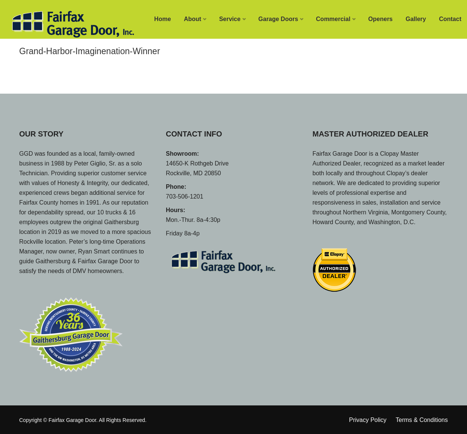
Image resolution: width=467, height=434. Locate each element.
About (192, 19)
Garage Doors (278, 19)
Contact (450, 19)
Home (162, 19)
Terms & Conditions (422, 420)
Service (230, 19)
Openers (380, 19)
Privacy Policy (368, 420)
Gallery (416, 19)
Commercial (333, 19)
